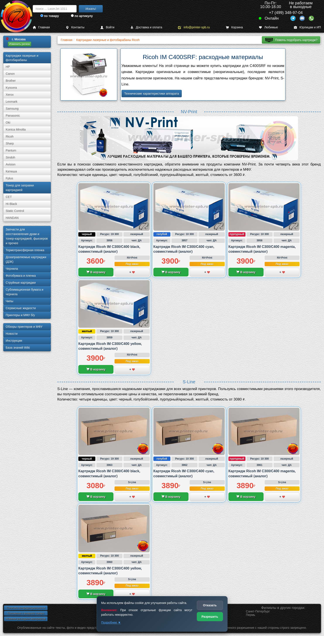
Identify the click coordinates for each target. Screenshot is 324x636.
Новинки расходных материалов (25, 618)
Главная (41, 27)
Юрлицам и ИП (307, 27)
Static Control (15, 211)
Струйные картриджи (21, 282)
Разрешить (209, 616)
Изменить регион (19, 44)
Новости (11, 333)
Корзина (234, 27)
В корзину (95, 272)
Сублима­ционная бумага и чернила (24, 292)
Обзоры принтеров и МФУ (24, 326)
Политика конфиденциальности (25, 607)
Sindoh (10, 157)
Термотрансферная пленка (25, 250)
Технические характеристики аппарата (151, 93)
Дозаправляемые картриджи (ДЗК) (26, 259)
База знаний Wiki (18, 347)
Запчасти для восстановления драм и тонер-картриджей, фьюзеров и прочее (27, 236)
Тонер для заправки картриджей (20, 188)
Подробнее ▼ (111, 622)
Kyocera (11, 87)
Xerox (10, 94)
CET (9, 197)
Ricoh (10, 136)
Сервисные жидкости (21, 308)
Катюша (11, 171)
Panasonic (13, 115)
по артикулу (82, 16)
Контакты (75, 27)
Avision (10, 164)
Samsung (12, 108)
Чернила (12, 268)
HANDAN (12, 218)
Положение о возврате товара (25, 613)
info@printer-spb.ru (194, 27)
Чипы (9, 301)
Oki (8, 122)
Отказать (210, 605)
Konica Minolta (16, 129)
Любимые (268, 27)
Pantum (11, 150)
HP (8, 66)
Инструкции (14, 340)
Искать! (91, 8)
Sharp (10, 143)
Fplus (9, 178)
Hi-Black (11, 204)
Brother (11, 80)
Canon (10, 73)
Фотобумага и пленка (21, 275)
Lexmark (11, 101)
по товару (49, 16)
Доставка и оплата (146, 27)
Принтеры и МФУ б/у (20, 315)
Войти (107, 27)
